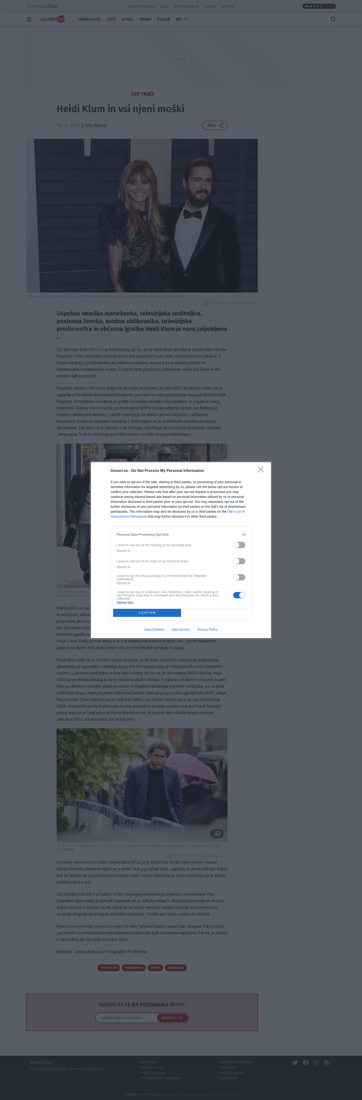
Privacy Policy (207, 629)
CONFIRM (147, 612)
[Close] (262, 471)
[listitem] (181, 534)
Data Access (181, 629)
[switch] (239, 545)
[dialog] (181, 550)
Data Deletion (154, 629)
